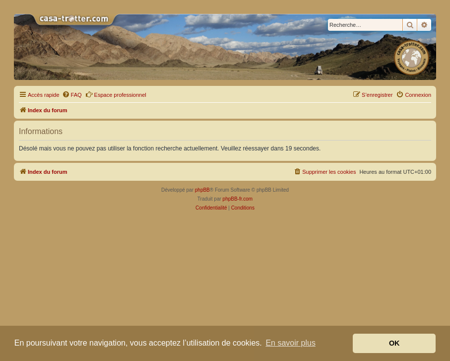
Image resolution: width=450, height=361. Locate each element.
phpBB (202, 190)
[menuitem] (72, 95)
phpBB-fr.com (238, 199)
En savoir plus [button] (290, 343)
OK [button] (394, 343)
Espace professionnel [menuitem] (115, 94)
